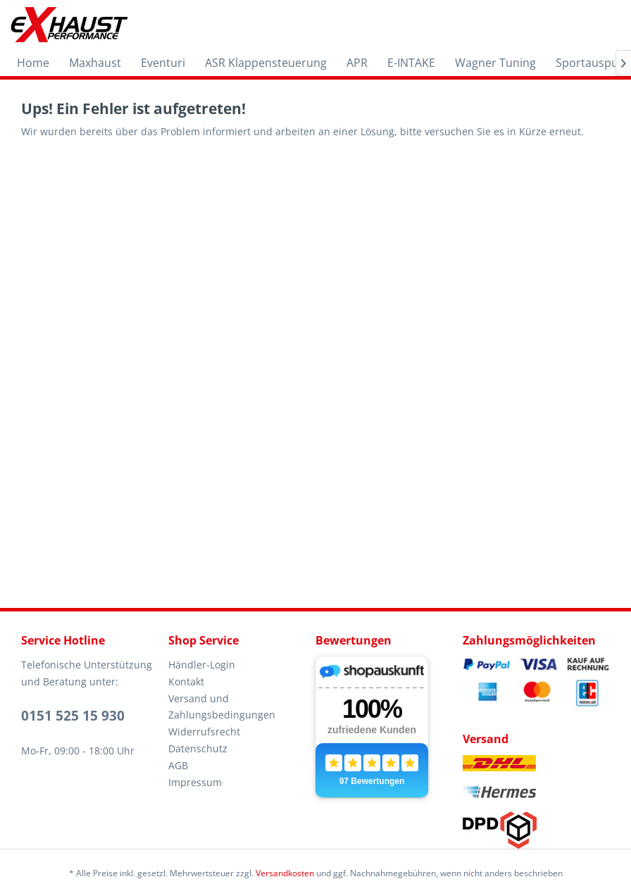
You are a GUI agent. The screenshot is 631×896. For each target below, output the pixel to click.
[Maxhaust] (95, 62)
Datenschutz (197, 748)
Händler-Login (201, 664)
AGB (178, 765)
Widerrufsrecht (204, 731)
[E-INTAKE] (411, 62)
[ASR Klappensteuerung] (266, 62)
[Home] (33, 62)
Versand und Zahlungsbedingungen (221, 707)
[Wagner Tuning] (495, 62)
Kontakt (186, 681)
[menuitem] (33, 62)
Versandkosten (285, 873)
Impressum (195, 782)
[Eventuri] (163, 62)
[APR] (357, 62)
